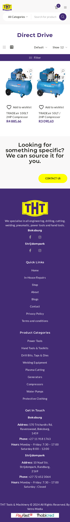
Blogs (35, 299)
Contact (35, 306)
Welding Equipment (35, 362)
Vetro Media (35, 508)
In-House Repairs (35, 277)
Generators (35, 377)
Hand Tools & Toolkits (34, 348)
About (35, 292)
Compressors (35, 384)
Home (35, 270)
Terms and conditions (35, 320)
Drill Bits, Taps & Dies (35, 355)
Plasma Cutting (35, 369)
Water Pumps (35, 391)
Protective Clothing (35, 398)
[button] (30, 77)
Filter (37, 57)
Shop (35, 284)
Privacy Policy (35, 313)
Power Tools (34, 340)
